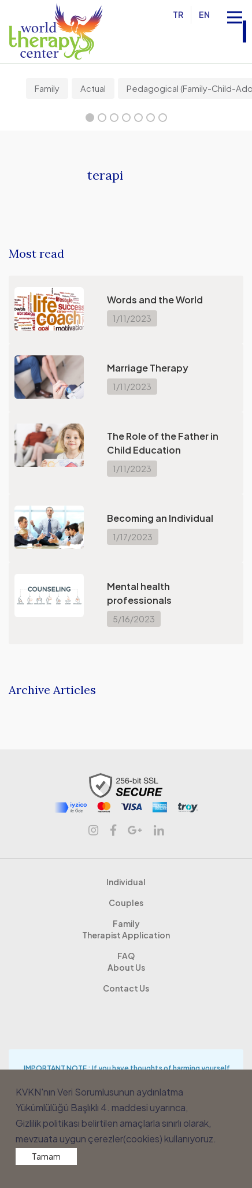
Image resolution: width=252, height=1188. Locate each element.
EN (205, 14)
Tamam (46, 1156)
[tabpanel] (49, 88)
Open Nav (239, 10)
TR (179, 14)
